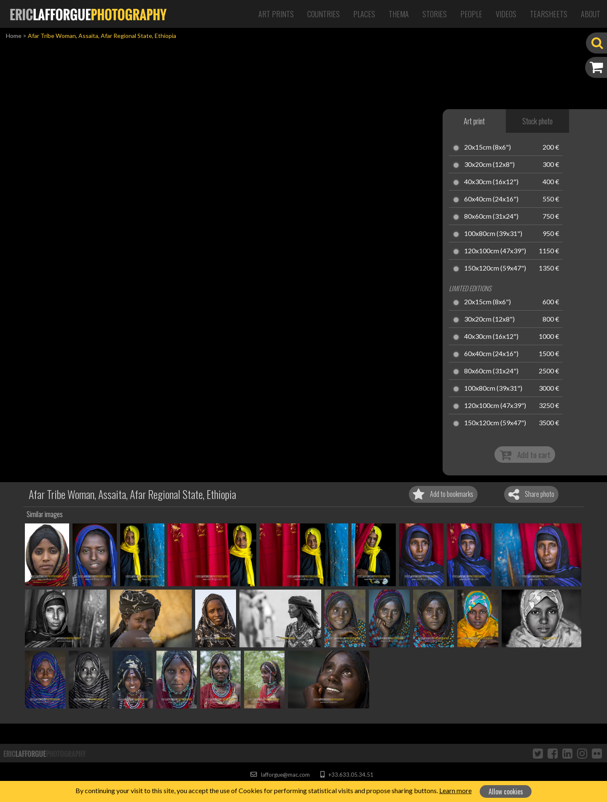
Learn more (455, 790)
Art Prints (276, 13)
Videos (506, 13)
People (471, 13)
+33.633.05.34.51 (346, 774)
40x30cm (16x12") (491, 182)
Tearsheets (548, 13)
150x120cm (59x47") (495, 268)
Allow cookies (506, 791)
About (590, 13)
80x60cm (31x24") (491, 216)
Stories (434, 13)
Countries (323, 13)
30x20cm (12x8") (489, 164)
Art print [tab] (474, 120)
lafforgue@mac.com (279, 774)
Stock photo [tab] (537, 120)
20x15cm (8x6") (487, 147)
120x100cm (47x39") (495, 251)
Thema (399, 13)
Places (364, 13)
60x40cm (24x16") (491, 199)
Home (13, 35)
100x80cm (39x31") (493, 234)
